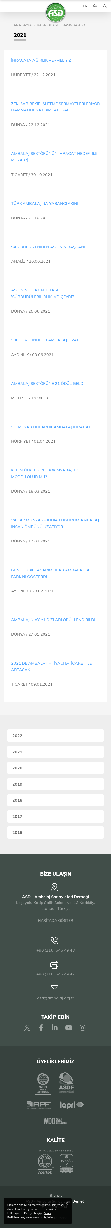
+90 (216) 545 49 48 (55, 950)
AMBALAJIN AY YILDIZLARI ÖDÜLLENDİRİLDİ (53, 619)
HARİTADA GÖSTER (55, 920)
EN (85, 6)
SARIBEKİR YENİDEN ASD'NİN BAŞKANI (48, 246)
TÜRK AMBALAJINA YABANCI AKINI (44, 203)
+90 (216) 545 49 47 (55, 974)
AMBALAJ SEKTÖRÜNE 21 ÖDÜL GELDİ (47, 383)
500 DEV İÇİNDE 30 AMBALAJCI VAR (45, 339)
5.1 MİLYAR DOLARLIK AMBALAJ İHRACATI (51, 426)
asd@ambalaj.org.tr (55, 997)
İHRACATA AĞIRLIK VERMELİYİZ (41, 60)
